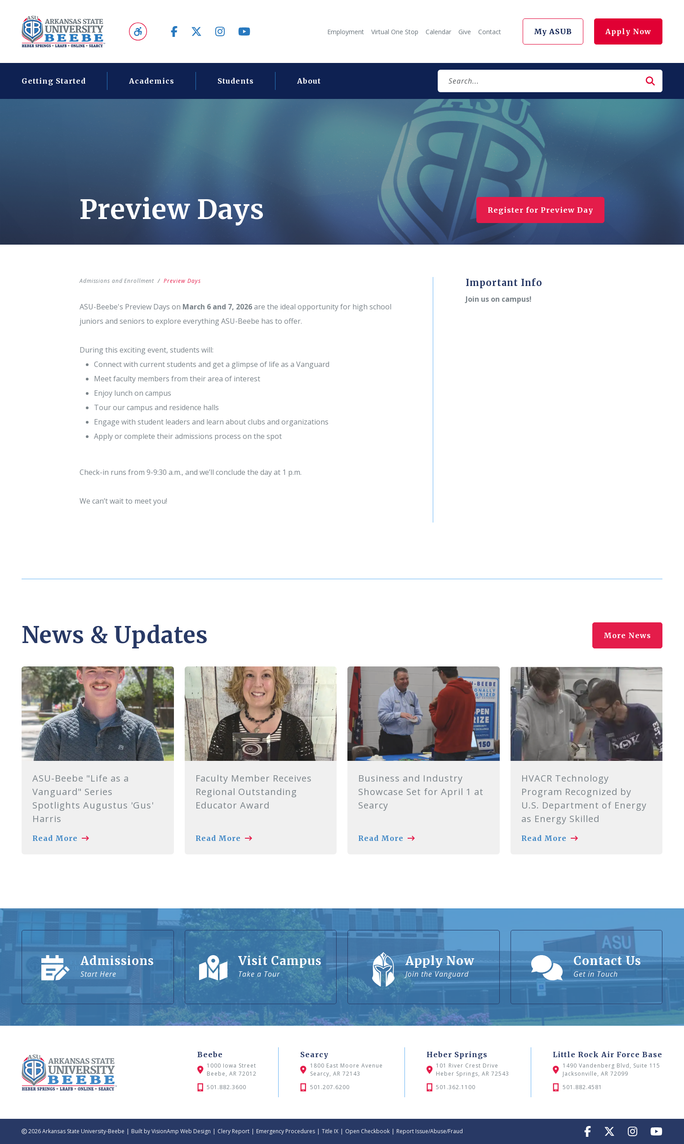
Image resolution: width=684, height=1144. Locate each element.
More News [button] (627, 633)
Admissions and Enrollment (117, 281)
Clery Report (233, 1131)
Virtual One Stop (394, 31)
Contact (489, 31)
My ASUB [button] (553, 31)
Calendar (438, 31)
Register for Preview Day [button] (540, 210)
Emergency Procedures (285, 1131)
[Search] (538, 81)
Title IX (330, 1131)
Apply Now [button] (628, 31)
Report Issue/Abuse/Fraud (429, 1131)
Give (464, 31)
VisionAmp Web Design (181, 1131)
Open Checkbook (367, 1131)
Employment (345, 31)
